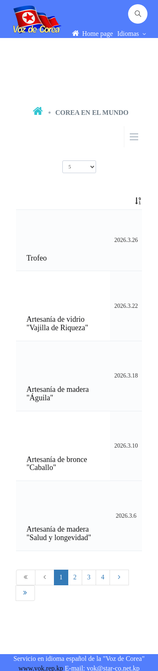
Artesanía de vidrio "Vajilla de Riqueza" (57, 323)
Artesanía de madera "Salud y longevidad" (59, 533)
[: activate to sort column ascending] (126, 201)
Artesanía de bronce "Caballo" (57, 463)
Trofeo (37, 258)
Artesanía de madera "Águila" (58, 393)
